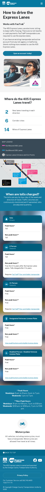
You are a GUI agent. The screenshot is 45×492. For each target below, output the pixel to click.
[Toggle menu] (41, 3)
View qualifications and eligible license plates (21, 343)
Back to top (9, 453)
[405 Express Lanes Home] (9, 3)
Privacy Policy (22, 475)
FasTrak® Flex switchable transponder (26, 274)
